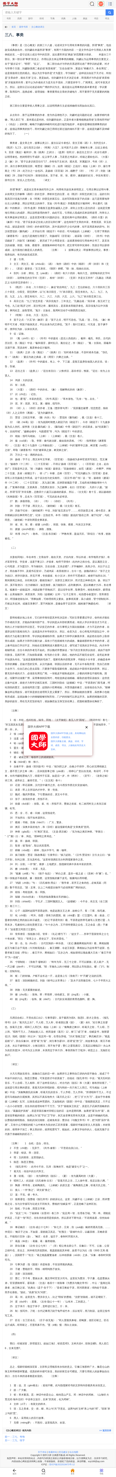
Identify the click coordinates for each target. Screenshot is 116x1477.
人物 (74, 18)
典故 (85, 18)
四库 (19, 18)
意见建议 (63, 1452)
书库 (9, 18)
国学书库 (23, 27)
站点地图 (73, 1452)
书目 (96, 18)
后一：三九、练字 (15, 1440)
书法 (107, 18)
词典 (63, 18)
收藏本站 (52, 1452)
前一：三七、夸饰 (15, 1436)
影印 (30, 18)
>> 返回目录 (105, 1430)
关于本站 (42, 1452)
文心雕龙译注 (37, 27)
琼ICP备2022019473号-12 (62, 1464)
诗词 (41, 18)
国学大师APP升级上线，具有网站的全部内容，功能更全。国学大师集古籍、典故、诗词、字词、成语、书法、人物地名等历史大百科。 (68, 741)
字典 (52, 18)
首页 (14, 27)
